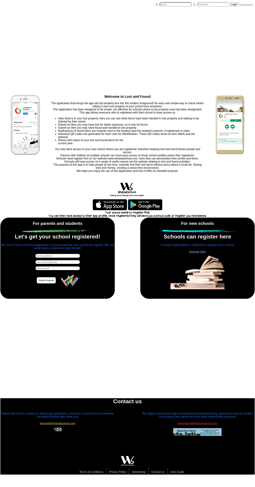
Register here (197, 251)
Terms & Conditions (91, 471)
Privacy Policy (117, 471)
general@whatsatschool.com (57, 423)
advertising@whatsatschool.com (197, 423)
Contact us (157, 471)
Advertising (138, 471)
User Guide (177, 471)
